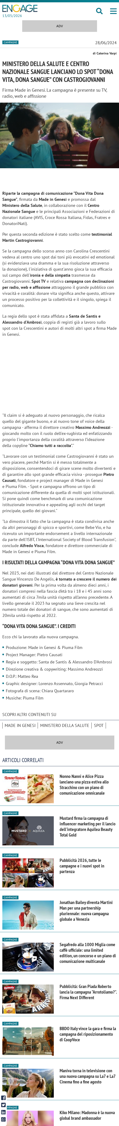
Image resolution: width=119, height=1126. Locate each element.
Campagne (10, 42)
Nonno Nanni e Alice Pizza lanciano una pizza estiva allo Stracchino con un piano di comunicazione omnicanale (84, 784)
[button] (113, 11)
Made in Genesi (20, 725)
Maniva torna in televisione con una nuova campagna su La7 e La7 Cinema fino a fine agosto (87, 1076)
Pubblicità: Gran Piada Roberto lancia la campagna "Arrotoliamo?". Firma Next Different (88, 992)
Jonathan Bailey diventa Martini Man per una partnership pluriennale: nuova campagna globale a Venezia (86, 911)
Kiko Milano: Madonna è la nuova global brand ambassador (87, 1115)
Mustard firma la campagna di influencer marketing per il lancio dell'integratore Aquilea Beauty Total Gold (87, 826)
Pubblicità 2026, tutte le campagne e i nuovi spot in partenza (82, 865)
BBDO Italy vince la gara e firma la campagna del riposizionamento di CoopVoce (88, 1034)
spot (99, 725)
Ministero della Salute (64, 725)
